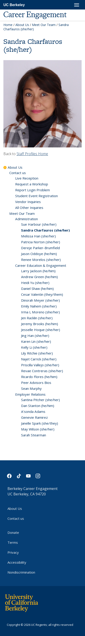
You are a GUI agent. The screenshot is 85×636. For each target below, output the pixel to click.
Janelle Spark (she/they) (39, 423)
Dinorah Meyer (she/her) (40, 300)
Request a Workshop (31, 184)
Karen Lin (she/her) (36, 341)
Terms (12, 542)
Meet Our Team (44, 25)
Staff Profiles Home (32, 153)
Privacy (13, 552)
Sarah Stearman (33, 435)
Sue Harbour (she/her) (38, 224)
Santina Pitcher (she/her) (40, 399)
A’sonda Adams (33, 411)
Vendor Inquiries (28, 201)
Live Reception (26, 178)
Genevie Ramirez (34, 417)
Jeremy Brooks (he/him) (39, 324)
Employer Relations (30, 394)
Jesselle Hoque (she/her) (40, 329)
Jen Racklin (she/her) (37, 318)
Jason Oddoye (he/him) (39, 253)
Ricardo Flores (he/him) (39, 376)
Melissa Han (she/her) (38, 236)
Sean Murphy (31, 388)
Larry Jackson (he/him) (38, 271)
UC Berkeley (14, 5)
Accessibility (16, 562)
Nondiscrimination (21, 572)
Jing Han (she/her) (35, 335)
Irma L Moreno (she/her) (40, 312)
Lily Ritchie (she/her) (37, 353)
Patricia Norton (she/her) (40, 242)
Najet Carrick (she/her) (38, 359)
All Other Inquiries (29, 207)
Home (7, 25)
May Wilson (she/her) (37, 429)
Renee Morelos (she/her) (41, 259)
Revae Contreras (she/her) (42, 371)
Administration (26, 219)
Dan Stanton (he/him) (37, 405)
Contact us (17, 172)
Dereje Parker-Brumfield (40, 248)
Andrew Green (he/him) (39, 276)
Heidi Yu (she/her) (35, 282)
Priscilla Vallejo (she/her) (40, 365)
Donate (13, 532)
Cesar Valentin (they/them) (42, 294)
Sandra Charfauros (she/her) (45, 230)
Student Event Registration (36, 196)
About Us (22, 25)
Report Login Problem (32, 190)
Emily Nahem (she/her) (39, 306)
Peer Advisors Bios (36, 382)
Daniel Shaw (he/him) (37, 288)
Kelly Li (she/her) (34, 347)
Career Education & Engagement (40, 265)
